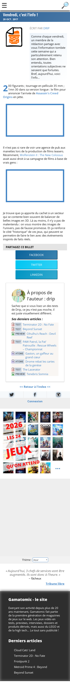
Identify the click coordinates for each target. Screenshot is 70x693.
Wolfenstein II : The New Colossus (41, 155)
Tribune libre (55, 583)
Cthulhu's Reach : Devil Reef (41, 335)
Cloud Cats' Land (24, 650)
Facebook (36, 255)
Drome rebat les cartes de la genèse (40, 363)
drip (46, 28)
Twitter (36, 265)
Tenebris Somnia (37, 374)
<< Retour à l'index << (35, 387)
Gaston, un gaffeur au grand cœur (39, 355)
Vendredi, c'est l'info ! (20, 15)
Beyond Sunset (32, 329)
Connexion (35, 401)
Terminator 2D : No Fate (38, 324)
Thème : (35, 560)
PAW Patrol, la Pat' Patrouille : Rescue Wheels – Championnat (39, 345)
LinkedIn (36, 274)
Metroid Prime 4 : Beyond (30, 667)
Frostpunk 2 (21, 661)
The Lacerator (31, 369)
